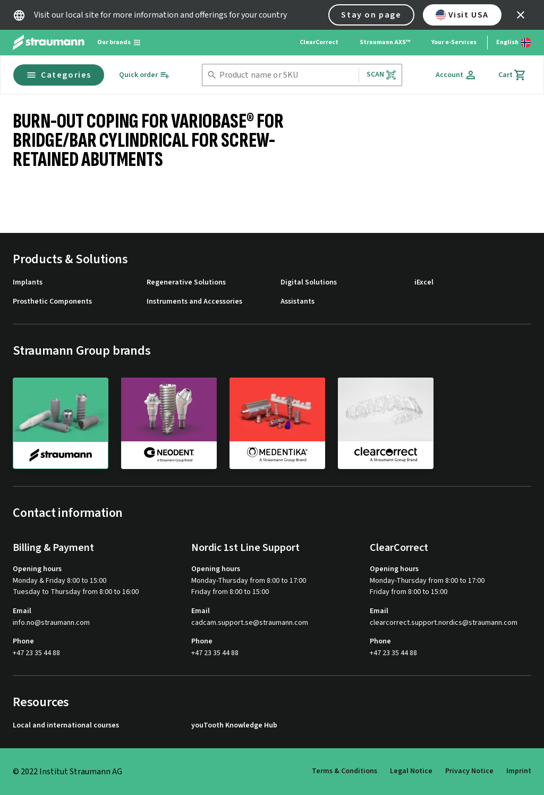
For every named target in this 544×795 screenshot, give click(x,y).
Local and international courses (66, 726)
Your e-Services (454, 42)
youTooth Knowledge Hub (234, 726)
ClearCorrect (319, 42)
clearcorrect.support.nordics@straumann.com (443, 623)
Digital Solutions (308, 283)
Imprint (518, 771)
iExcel (424, 283)
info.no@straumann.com (51, 623)
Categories (58, 75)
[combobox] (286, 75)
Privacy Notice (469, 771)
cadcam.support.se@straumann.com (249, 623)
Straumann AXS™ (385, 42)
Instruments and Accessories (194, 302)
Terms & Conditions (344, 771)
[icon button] (520, 15)
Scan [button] (381, 74)
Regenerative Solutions (186, 283)
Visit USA (462, 15)
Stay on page (371, 15)
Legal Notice (411, 771)
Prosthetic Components (52, 302)
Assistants (297, 302)
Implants (27, 283)
